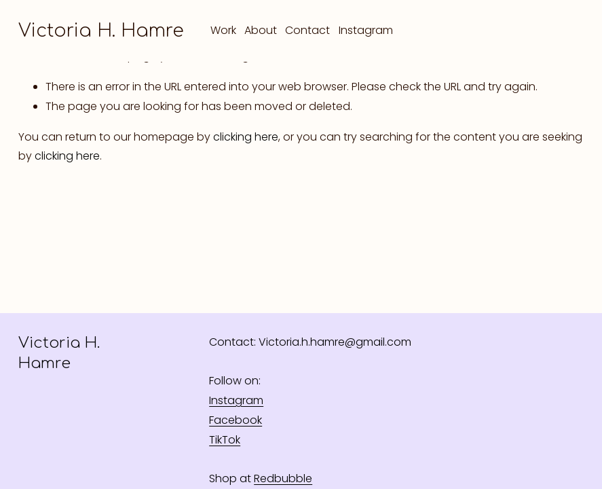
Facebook (235, 420)
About (260, 30)
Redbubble (283, 478)
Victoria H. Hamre (101, 31)
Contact (307, 30)
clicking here (245, 137)
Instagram (366, 30)
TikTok (224, 440)
